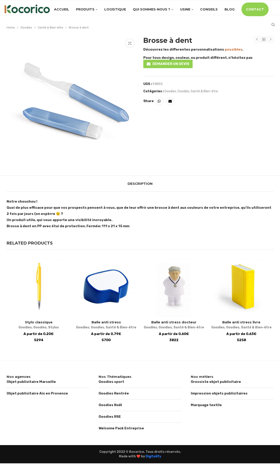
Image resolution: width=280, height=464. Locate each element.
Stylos (52, 328)
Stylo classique (37, 323)
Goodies (26, 27)
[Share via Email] (170, 101)
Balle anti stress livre (243, 323)
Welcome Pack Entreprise (121, 429)
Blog (230, 9)
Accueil (61, 9)
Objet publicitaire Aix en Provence (37, 394)
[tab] (140, 183)
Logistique (115, 9)
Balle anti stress (105, 323)
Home (11, 27)
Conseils (209, 9)
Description (140, 183)
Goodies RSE (110, 417)
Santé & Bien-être (50, 27)
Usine (185, 9)
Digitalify (153, 457)
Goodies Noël (110, 406)
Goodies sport (111, 383)
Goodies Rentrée (114, 394)
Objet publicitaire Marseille (31, 383)
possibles (233, 49)
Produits (85, 9)
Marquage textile (206, 406)
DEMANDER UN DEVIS (170, 64)
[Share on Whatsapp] (159, 101)
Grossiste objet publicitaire (216, 383)
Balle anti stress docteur (174, 323)
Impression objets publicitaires (219, 394)
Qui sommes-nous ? (151, 9)
